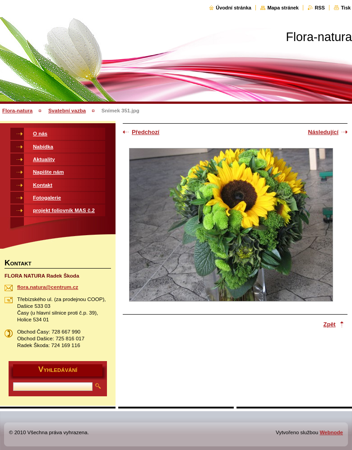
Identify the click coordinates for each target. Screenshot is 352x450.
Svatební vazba (67, 110)
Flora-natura (17, 110)
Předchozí (145, 132)
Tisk (346, 7)
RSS (319, 7)
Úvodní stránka (233, 7)
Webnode (331, 432)
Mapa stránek (283, 7)
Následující (323, 132)
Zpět (330, 324)
